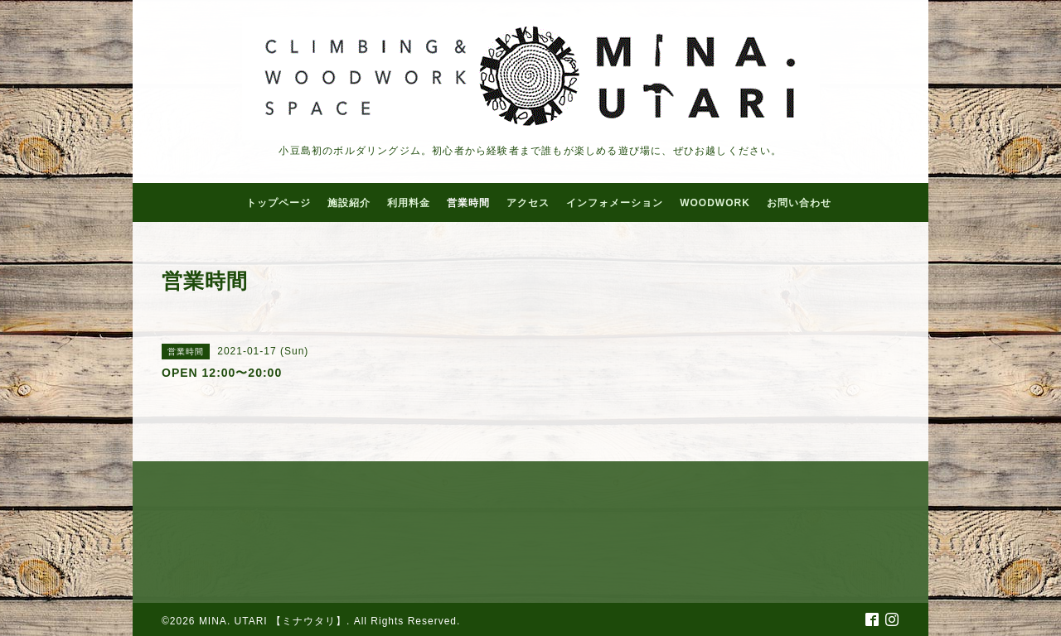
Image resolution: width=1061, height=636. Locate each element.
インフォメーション (614, 203)
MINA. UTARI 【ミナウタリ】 (272, 621)
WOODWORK (715, 203)
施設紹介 (349, 203)
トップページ (278, 203)
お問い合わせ (799, 203)
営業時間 (468, 203)
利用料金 (408, 203)
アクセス (528, 203)
